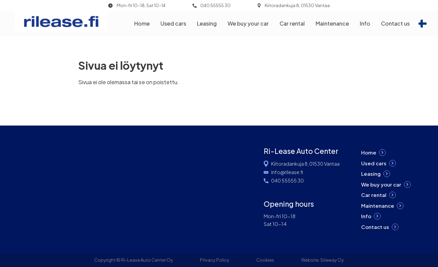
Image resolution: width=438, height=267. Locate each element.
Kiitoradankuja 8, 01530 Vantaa (297, 5)
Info (365, 23)
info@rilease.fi (287, 172)
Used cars (173, 23)
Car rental (292, 23)
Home (142, 23)
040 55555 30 (215, 5)
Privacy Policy (214, 260)
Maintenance (332, 23)
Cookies (265, 260)
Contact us (395, 23)
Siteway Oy (332, 260)
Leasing (207, 23)
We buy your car (248, 23)
